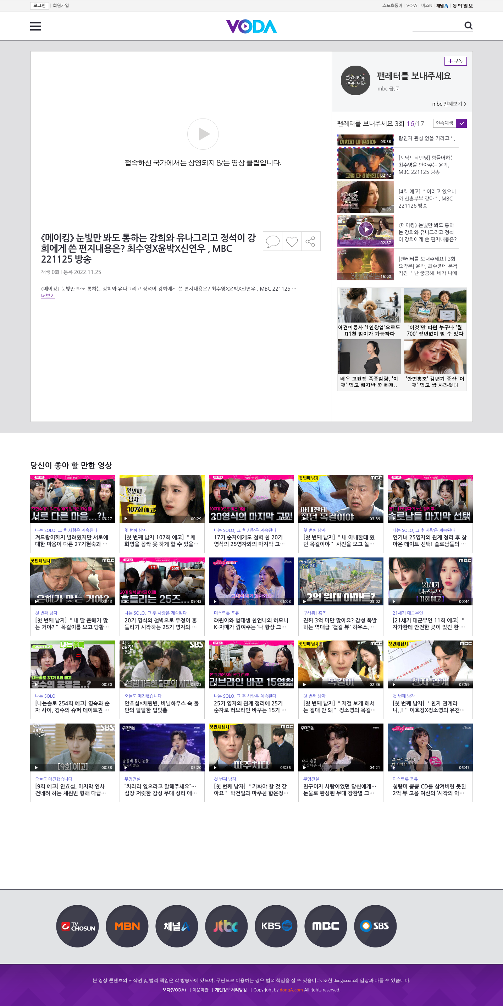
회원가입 (61, 6)
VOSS (412, 6)
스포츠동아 (392, 6)
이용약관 (201, 990)
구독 (455, 61)
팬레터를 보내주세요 (414, 76)
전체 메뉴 (35, 26)
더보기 (48, 295)
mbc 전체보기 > (449, 103)
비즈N (426, 6)
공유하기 (311, 241)
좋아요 (292, 241)
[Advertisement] (181, 328)
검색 (468, 25)
